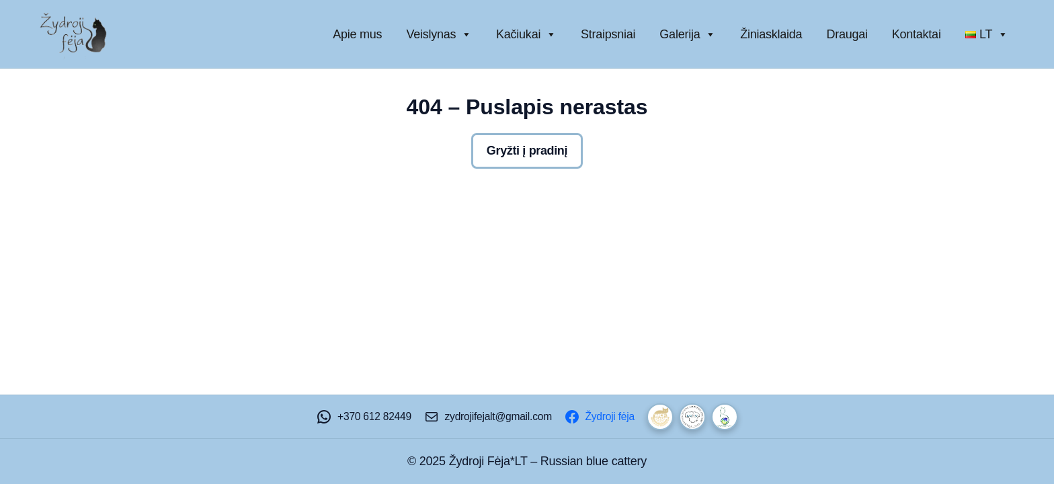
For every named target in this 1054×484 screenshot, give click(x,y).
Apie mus (357, 34)
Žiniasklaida (771, 34)
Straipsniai (608, 34)
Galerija (687, 34)
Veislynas (439, 34)
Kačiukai (526, 34)
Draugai (846, 34)
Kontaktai (916, 34)
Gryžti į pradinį (527, 150)
